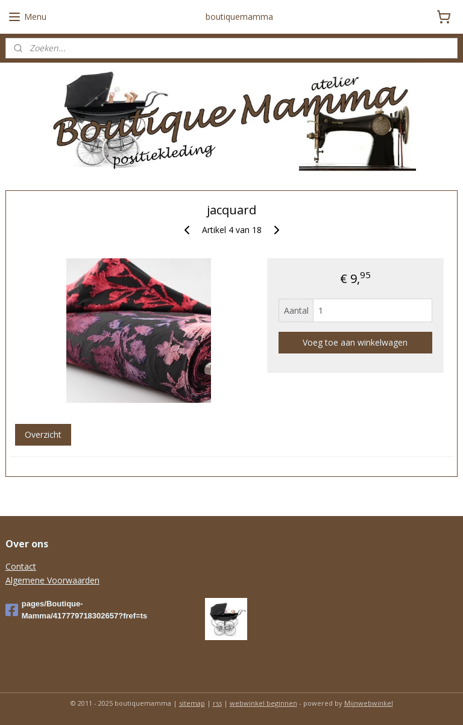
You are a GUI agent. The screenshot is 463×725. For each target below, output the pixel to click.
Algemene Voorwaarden (52, 580)
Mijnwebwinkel (368, 703)
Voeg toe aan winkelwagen (355, 342)
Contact (20, 566)
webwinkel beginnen (263, 703)
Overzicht (43, 434)
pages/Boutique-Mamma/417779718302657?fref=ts (76, 610)
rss (217, 703)
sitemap (192, 703)
